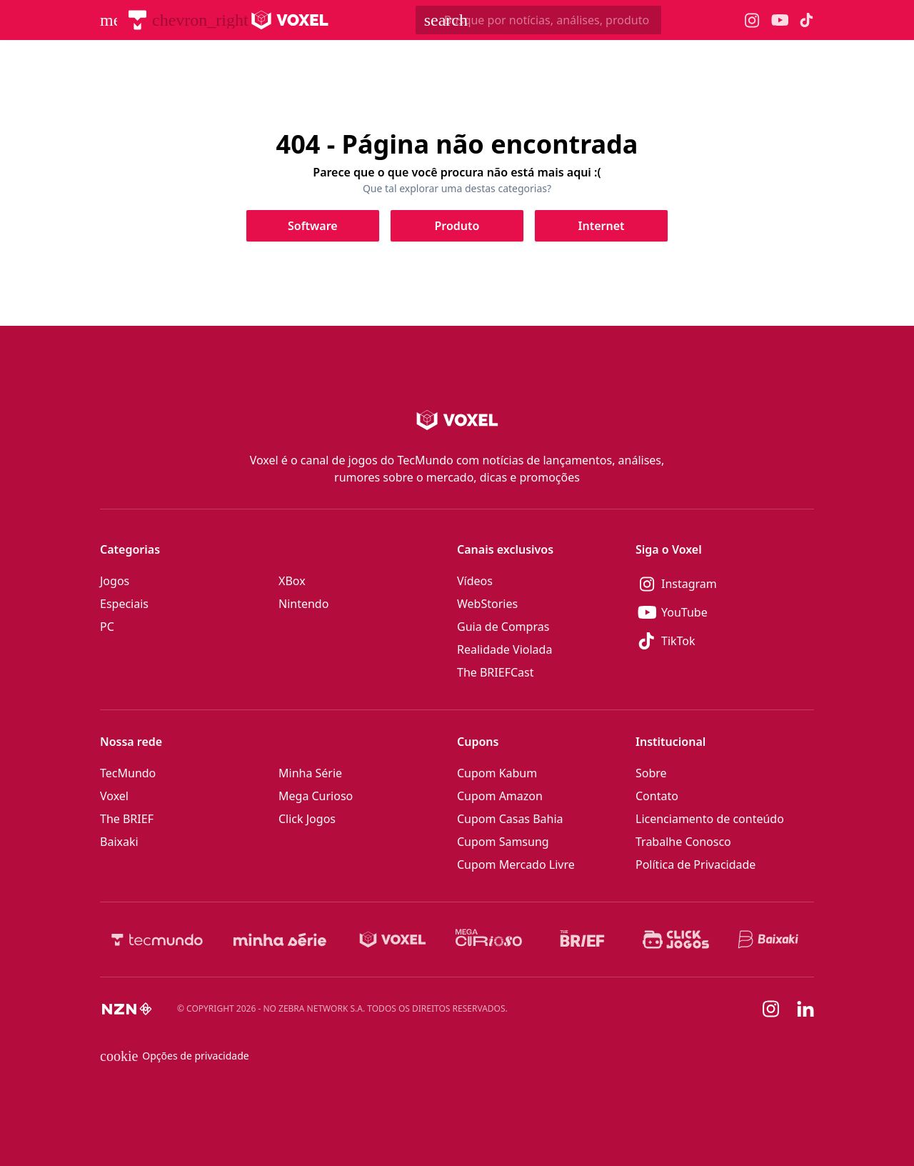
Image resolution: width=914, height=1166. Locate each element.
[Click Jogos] (676, 939)
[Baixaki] (769, 939)
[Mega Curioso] (489, 939)
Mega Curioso (315, 796)
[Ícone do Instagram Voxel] (752, 20)
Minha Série (310, 773)
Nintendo (303, 604)
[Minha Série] (280, 939)
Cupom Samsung (503, 841)
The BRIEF (127, 819)
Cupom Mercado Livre (516, 864)
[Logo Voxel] (290, 20)
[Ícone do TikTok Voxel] (807, 20)
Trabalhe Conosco (683, 841)
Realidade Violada (504, 649)
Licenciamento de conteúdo (710, 819)
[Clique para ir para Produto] (457, 225)
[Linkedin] (805, 1009)
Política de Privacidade (695, 864)
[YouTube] (725, 612)
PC (107, 626)
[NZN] (127, 1008)
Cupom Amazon (500, 796)
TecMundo (128, 773)
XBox (292, 581)
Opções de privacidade (174, 1056)
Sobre (651, 773)
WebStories (487, 604)
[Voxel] (392, 939)
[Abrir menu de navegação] (108, 20)
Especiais (124, 604)
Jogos (114, 581)
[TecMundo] (137, 20)
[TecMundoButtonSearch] (538, 20)
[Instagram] (725, 583)
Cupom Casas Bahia (510, 819)
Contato (657, 796)
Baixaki (119, 841)
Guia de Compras (503, 626)
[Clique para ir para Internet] (601, 225)
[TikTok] (725, 640)
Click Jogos (307, 819)
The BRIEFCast (495, 672)
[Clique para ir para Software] (312, 225)
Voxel (114, 796)
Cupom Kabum (497, 773)
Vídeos (475, 581)
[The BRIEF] (582, 939)
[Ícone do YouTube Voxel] (779, 20)
